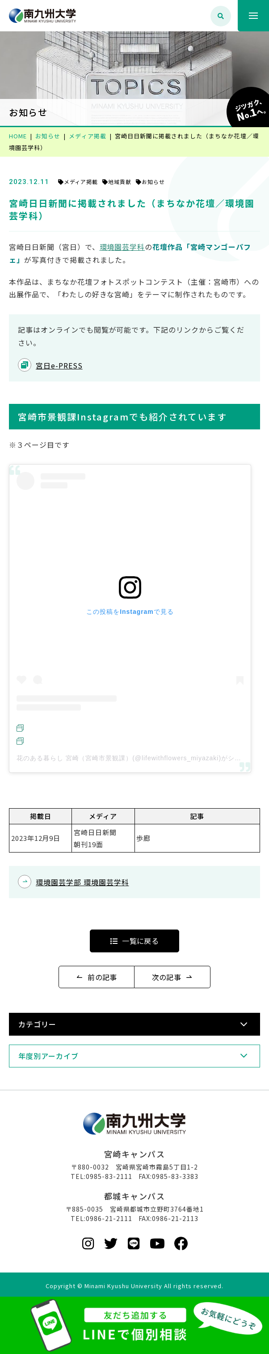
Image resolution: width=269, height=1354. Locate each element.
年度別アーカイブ (48, 1055)
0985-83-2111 (109, 1176)
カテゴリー (37, 1024)
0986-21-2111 (109, 1218)
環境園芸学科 (122, 246)
